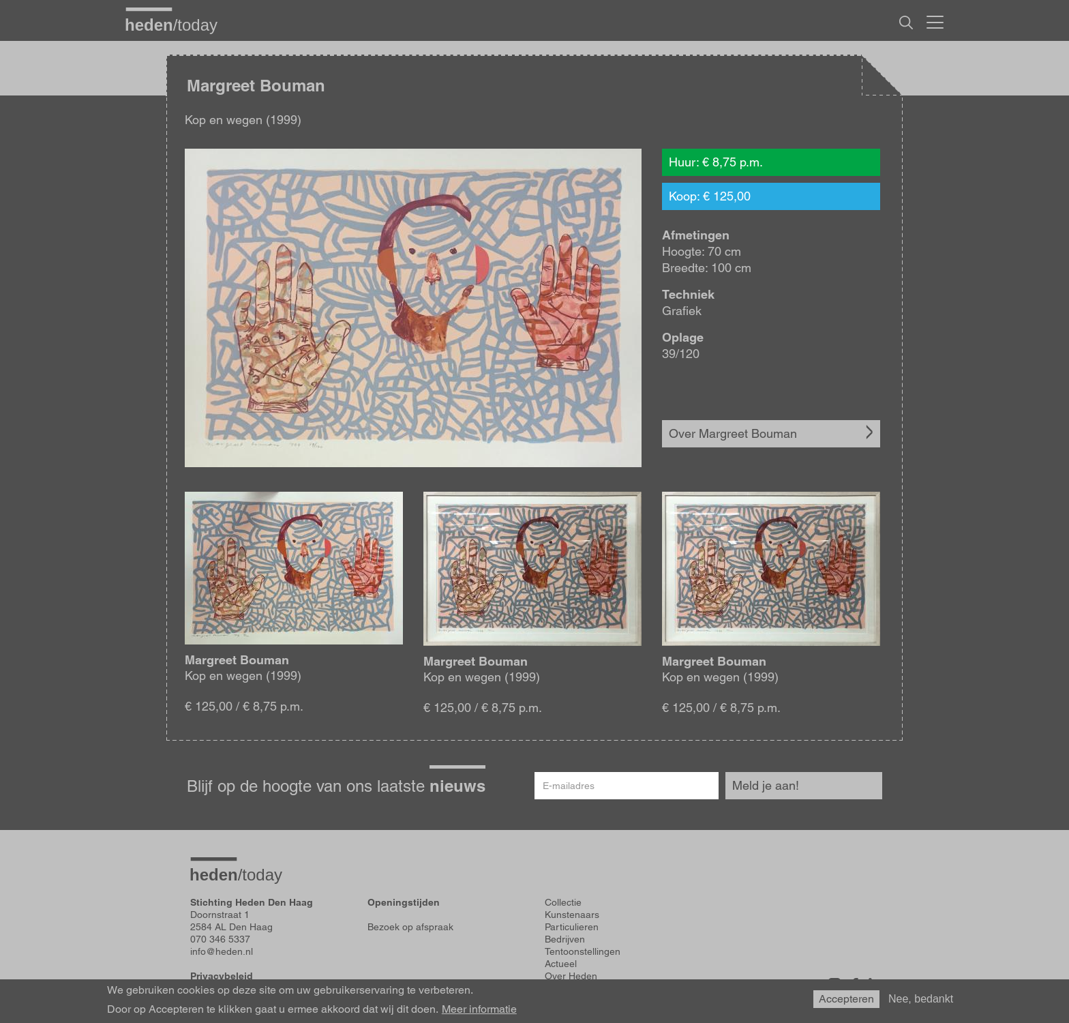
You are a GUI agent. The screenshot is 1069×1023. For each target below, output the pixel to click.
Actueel (561, 963)
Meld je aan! (765, 785)
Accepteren (846, 998)
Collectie (563, 902)
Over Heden (571, 975)
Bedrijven (565, 939)
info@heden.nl (221, 951)
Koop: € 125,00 (710, 196)
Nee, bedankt (920, 999)
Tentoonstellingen (582, 951)
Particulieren (572, 926)
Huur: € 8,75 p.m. (716, 162)
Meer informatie (479, 1009)
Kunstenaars (572, 914)
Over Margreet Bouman (733, 433)
